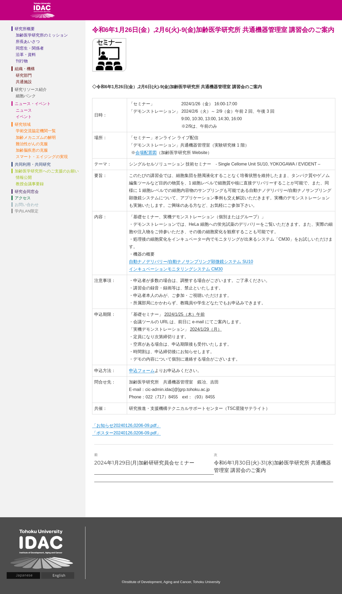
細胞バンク (26, 96)
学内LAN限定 (26, 211)
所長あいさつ (28, 41)
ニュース (24, 110)
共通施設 (24, 81)
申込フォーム (142, 370)
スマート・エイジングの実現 (42, 156)
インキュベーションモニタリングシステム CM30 (176, 269)
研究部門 (24, 75)
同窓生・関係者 (30, 48)
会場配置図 (146, 152)
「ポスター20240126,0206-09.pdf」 (126, 433)
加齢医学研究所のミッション (42, 35)
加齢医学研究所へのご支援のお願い (47, 171)
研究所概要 (25, 28)
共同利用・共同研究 (33, 164)
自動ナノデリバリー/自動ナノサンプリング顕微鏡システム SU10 (191, 261)
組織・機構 (25, 68)
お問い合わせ (27, 204)
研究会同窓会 (27, 191)
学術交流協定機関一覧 (36, 130)
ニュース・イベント (33, 103)
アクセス (23, 198)
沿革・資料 (26, 54)
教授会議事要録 (30, 183)
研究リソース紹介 (31, 89)
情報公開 (24, 177)
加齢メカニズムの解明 (36, 137)
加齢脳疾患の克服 (32, 150)
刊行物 (22, 61)
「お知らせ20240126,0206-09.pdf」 (126, 425)
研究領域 (23, 124)
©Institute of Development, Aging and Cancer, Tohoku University (171, 582)
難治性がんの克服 (32, 144)
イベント (24, 116)
